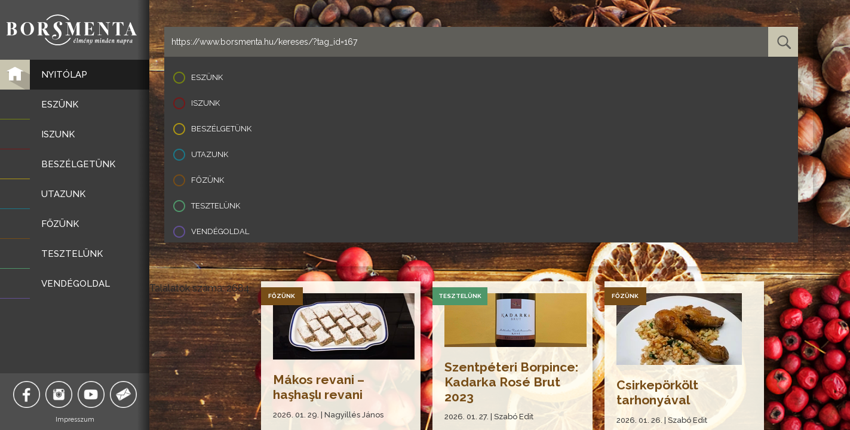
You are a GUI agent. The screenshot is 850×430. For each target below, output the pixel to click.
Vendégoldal (220, 231)
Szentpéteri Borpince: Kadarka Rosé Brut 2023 (511, 382)
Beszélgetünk (221, 128)
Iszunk (205, 103)
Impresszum (75, 419)
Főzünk (207, 180)
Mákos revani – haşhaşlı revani (318, 387)
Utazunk (209, 154)
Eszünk (207, 77)
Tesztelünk (215, 205)
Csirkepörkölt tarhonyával (657, 392)
